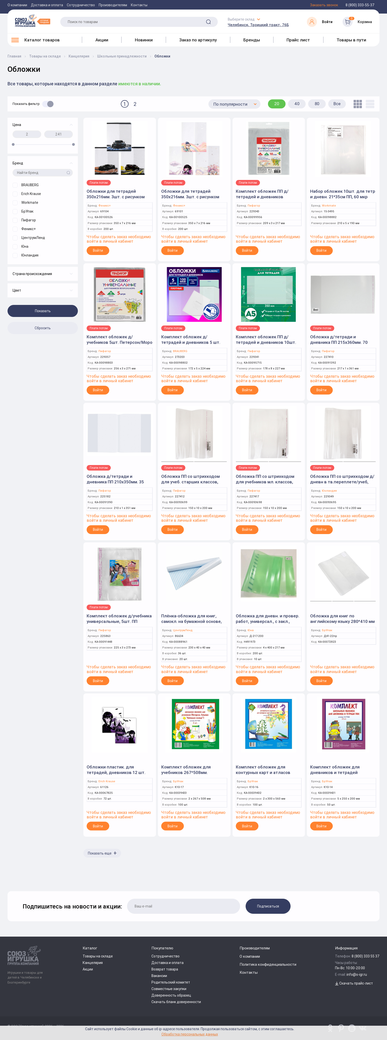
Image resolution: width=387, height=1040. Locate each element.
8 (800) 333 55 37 (365, 956)
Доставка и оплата (47, 5)
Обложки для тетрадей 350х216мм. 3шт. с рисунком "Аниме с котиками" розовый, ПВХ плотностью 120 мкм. (191, 199)
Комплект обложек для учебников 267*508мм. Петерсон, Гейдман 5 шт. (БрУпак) (186, 775)
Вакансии (159, 976)
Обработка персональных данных (189, 1034)
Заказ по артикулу (198, 40)
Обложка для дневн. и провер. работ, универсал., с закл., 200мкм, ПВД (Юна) (267, 621)
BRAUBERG (180, 351)
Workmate (329, 205)
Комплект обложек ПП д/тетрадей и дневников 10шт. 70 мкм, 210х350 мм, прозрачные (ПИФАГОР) (266, 345)
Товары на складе (98, 956)
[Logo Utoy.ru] (32, 20)
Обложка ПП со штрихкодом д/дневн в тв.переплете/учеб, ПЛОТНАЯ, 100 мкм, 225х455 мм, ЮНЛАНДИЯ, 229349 (342, 485)
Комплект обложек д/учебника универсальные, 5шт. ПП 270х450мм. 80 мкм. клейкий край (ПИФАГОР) (119, 624)
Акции (101, 40)
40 (297, 103)
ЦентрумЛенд (183, 630)
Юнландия (329, 490)
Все (337, 103)
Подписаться (268, 906)
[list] (368, 104)
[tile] (356, 104)
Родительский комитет (170, 982)
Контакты (139, 5)
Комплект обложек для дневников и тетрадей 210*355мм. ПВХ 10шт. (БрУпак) (342, 772)
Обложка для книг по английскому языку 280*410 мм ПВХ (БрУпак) (342, 621)
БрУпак (327, 630)
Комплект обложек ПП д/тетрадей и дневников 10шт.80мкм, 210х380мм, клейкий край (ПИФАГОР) (262, 199)
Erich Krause (106, 781)
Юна (251, 630)
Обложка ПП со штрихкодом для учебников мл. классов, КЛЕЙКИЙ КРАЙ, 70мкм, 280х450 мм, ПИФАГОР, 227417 (267, 485)
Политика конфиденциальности (268, 964)
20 (276, 103)
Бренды (251, 40)
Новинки (144, 40)
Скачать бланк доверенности (176, 1002)
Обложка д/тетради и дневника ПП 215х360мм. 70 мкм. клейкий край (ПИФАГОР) (341, 342)
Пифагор (254, 205)
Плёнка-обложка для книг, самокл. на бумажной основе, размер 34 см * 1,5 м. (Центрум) (193, 621)
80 (317, 103)
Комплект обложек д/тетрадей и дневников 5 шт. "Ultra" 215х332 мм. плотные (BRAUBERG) (190, 345)
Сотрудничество (81, 5)
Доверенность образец (171, 995)
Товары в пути (351, 40)
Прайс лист (298, 40)
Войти (98, 250)
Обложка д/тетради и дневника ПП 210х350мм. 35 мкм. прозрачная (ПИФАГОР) (115, 482)
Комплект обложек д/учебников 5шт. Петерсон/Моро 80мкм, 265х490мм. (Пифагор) (119, 342)
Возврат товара (164, 969)
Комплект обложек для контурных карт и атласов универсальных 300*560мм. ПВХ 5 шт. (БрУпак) (264, 775)
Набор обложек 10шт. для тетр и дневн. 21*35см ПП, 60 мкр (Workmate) (342, 196)
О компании (17, 5)
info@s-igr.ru (357, 974)
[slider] (13, 144)
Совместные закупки (168, 989)
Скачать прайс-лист (354, 983)
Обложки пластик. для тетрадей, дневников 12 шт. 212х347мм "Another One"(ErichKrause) (116, 775)
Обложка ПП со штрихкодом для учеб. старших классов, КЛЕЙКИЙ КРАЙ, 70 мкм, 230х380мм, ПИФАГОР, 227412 (191, 485)
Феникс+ (104, 205)
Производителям (113, 5)
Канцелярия (93, 963)
